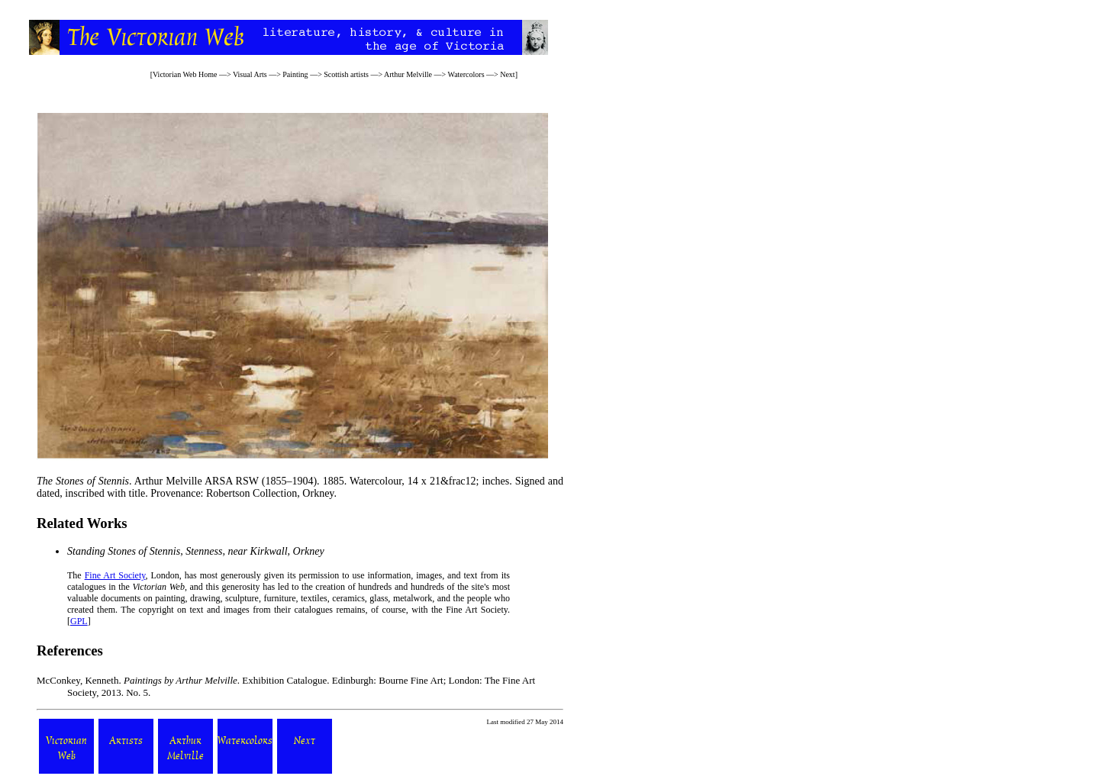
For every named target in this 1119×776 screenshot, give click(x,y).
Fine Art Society (115, 575)
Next (507, 74)
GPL (79, 621)
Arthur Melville (408, 74)
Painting (295, 74)
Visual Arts (250, 74)
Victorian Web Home (185, 74)
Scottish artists (346, 74)
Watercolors (466, 74)
